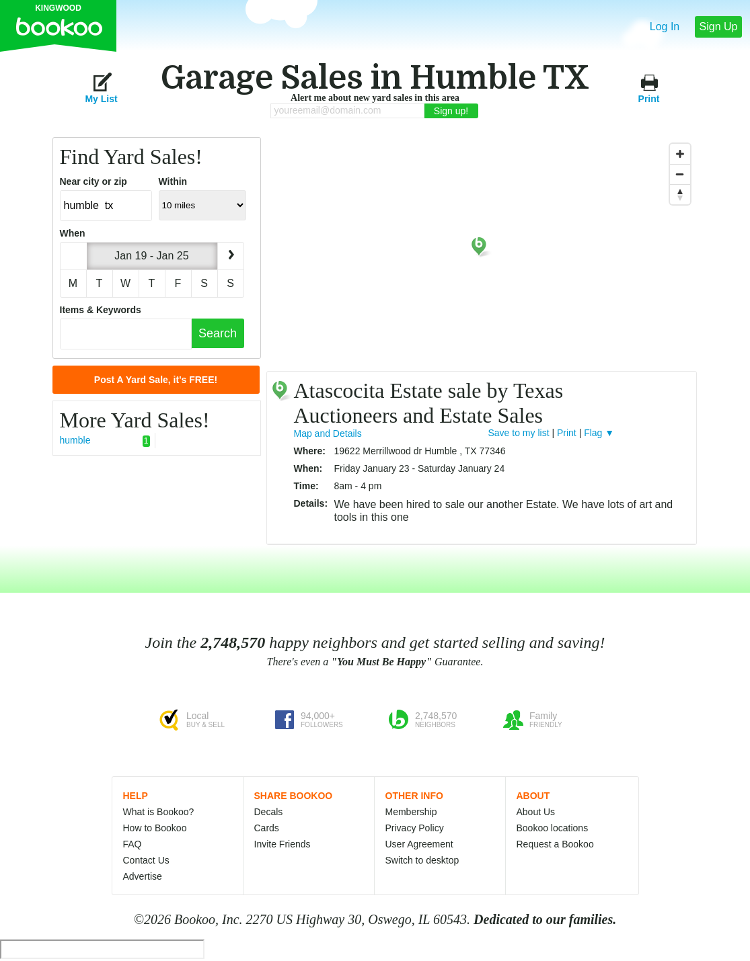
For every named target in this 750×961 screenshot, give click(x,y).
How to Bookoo (155, 828)
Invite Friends (282, 844)
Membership (411, 811)
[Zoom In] (680, 154)
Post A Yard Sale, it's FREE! (155, 379)
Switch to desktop (422, 860)
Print (649, 87)
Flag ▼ (599, 432)
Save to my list (519, 432)
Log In (664, 26)
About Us (536, 811)
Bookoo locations (553, 828)
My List (101, 87)
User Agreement (419, 844)
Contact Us (146, 860)
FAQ (132, 844)
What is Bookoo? (158, 811)
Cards (266, 828)
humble (105, 441)
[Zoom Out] (680, 174)
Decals (268, 811)
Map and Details (328, 433)
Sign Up (719, 26)
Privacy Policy (414, 828)
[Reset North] (680, 194)
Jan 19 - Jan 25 (151, 255)
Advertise (142, 876)
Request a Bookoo (555, 844)
